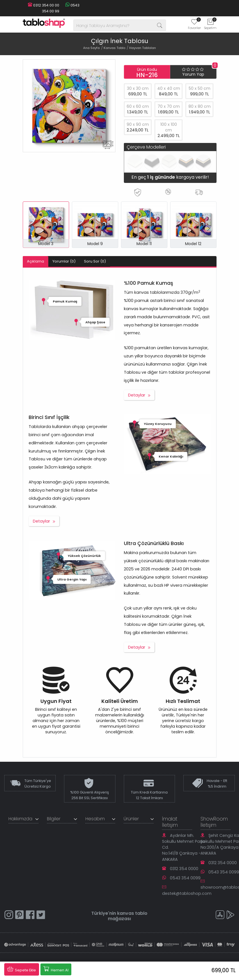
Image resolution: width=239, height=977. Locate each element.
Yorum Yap (193, 74)
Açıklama (35, 261)
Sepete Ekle (21, 969)
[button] (208, 229)
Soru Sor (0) (95, 261)
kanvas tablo (132, 913)
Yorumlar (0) (64, 261)
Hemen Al (56, 969)
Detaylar (136, 395)
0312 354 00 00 (43, 5)
